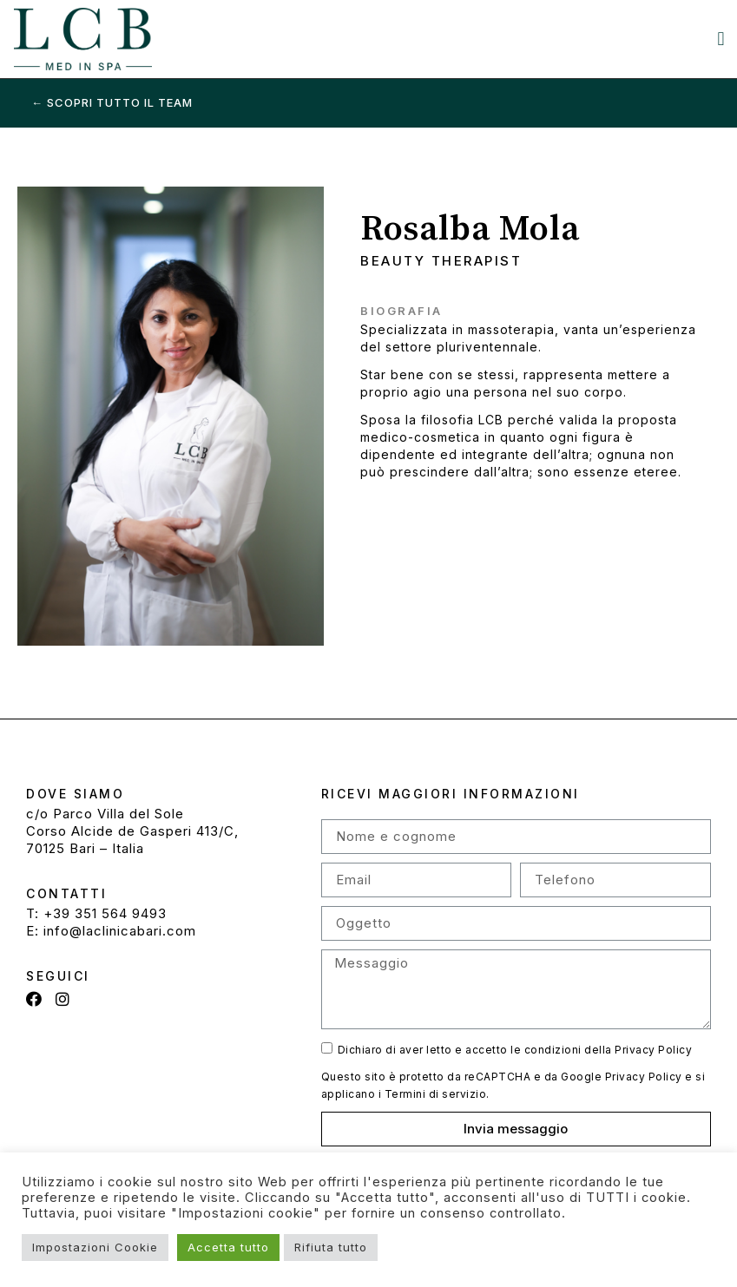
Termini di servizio (436, 1093)
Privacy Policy (653, 1049)
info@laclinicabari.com (119, 931)
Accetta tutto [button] (228, 1247)
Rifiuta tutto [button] (330, 1247)
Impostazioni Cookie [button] (95, 1247)
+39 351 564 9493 (105, 913)
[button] (721, 39)
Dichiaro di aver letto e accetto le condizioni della (515, 1049)
